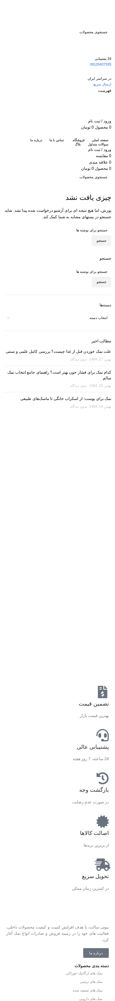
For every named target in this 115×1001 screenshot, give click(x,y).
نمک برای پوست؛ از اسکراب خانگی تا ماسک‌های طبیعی (65, 398)
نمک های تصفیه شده (91, 990)
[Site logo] (86, 13)
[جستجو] (57, 32)
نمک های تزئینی (94, 982)
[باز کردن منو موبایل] (104, 90)
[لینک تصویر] (93, 910)
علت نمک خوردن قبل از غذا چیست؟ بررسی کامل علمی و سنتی (58, 351)
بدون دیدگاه (78, 359)
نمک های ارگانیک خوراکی (87, 973)
